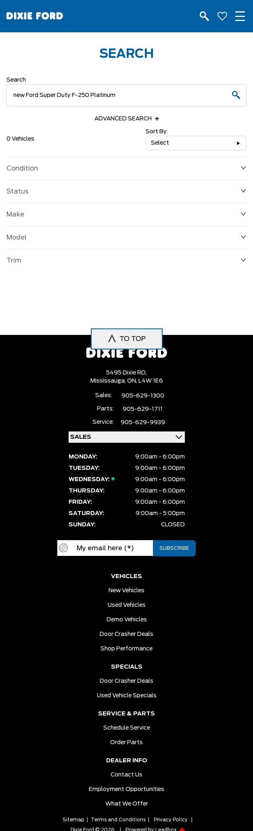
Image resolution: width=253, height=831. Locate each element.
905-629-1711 (143, 409)
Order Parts (126, 742)
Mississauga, (108, 381)
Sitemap (73, 819)
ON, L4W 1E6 (145, 381)
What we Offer (126, 804)
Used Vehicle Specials (127, 695)
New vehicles (126, 590)
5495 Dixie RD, (126, 373)
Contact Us (126, 775)
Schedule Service (126, 728)
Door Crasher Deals (126, 634)
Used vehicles (127, 605)
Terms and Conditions (118, 819)
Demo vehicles (127, 620)
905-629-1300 (142, 396)
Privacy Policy (171, 819)
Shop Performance (126, 649)
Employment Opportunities (126, 789)
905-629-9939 (143, 422)
